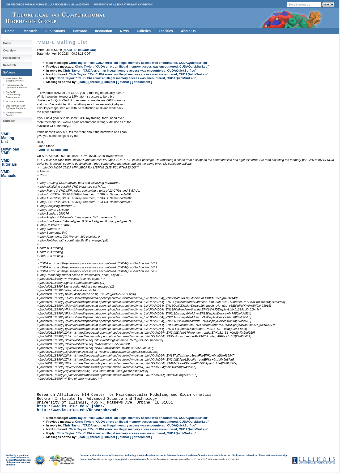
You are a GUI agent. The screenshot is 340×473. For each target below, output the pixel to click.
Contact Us (85, 459)
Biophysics (237, 455)
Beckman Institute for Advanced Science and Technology (108, 455)
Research (29, 31)
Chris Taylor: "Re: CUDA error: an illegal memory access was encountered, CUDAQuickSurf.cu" (138, 62)
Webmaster (140, 459)
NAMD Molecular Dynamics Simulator (17, 86)
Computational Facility (14, 113)
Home (9, 31)
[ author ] (124, 82)
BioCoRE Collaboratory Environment (13, 94)
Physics (203, 455)
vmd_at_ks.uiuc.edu (53, 149)
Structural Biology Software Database (16, 106)
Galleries (144, 31)
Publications (55, 31)
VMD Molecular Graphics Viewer (14, 79)
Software (80, 31)
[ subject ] (109, 82)
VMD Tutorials (9, 162)
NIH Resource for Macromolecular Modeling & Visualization (47, 4)
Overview (9, 50)
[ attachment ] (142, 82)
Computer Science (217, 455)
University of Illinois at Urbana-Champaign (123, 4)
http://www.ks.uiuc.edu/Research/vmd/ (78, 410)
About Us (188, 31)
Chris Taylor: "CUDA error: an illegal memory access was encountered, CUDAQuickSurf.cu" (142, 66)
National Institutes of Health (152, 455)
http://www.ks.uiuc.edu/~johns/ (71, 406)
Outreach (9, 121)
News (124, 31)
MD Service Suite (15, 101)
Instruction (103, 31)
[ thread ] (95, 82)
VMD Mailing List (7, 138)
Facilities (166, 31)
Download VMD (10, 151)
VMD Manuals (8, 174)
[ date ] (82, 82)
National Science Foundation (182, 455)
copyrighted (121, 459)
